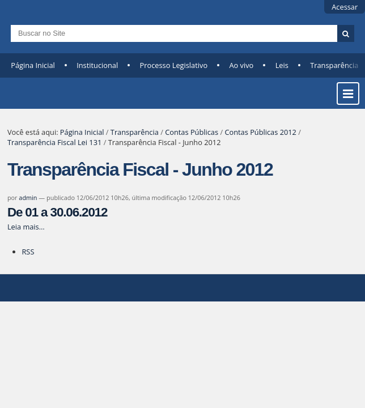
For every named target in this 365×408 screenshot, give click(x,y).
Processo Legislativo (174, 65)
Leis (281, 65)
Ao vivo (241, 65)
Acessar (345, 7)
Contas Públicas (191, 132)
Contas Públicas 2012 (260, 132)
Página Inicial (33, 65)
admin (28, 197)
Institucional (97, 65)
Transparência (135, 132)
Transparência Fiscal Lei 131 (54, 142)
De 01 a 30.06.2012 (57, 212)
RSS (28, 251)
